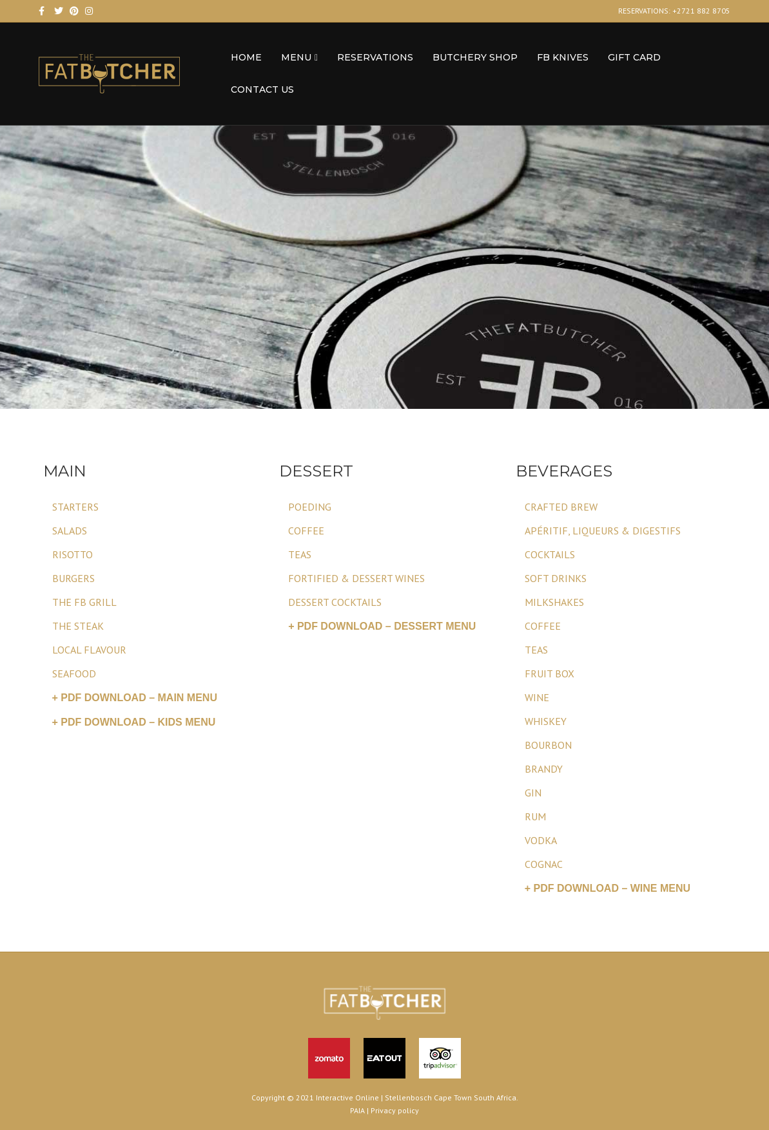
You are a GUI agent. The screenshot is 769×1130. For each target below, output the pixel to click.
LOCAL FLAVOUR (89, 649)
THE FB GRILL (84, 602)
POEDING (309, 506)
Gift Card (634, 57)
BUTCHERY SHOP (475, 57)
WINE (537, 697)
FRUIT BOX (549, 673)
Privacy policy (395, 1110)
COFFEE (306, 530)
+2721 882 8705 (701, 10)
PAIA (357, 1110)
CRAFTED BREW (561, 506)
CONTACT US (262, 89)
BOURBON (548, 745)
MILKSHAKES (554, 602)
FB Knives (563, 57)
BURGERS (73, 578)
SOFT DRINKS (556, 578)
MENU (296, 57)
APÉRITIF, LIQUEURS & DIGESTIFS (603, 530)
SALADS (69, 530)
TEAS (299, 554)
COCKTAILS (550, 554)
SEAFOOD (74, 673)
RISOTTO (72, 554)
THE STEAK (78, 625)
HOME (246, 57)
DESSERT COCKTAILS (335, 602)
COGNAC (544, 864)
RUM (535, 816)
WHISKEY (546, 721)
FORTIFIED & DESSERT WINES (356, 578)
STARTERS (75, 506)
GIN (533, 792)
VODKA (541, 840)
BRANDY (544, 768)
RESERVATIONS (375, 57)
